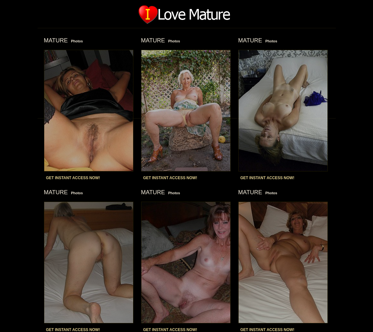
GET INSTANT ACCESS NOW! (73, 178)
